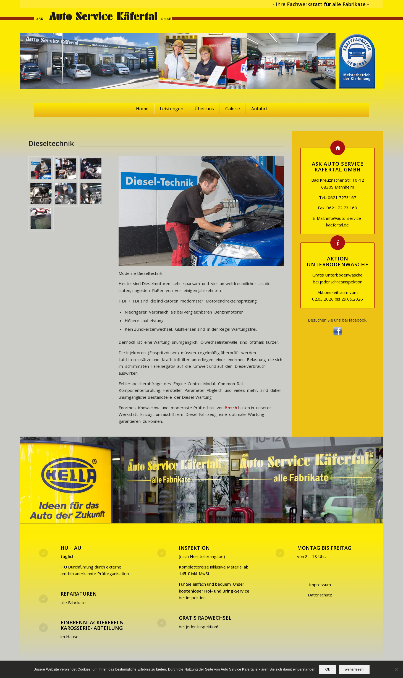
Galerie (232, 109)
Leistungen (171, 109)
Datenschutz (320, 595)
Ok (327, 669)
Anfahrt (259, 109)
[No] (396, 669)
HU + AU (71, 547)
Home (142, 109)
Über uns (204, 109)
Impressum (320, 584)
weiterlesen (354, 669)
